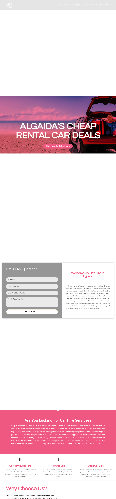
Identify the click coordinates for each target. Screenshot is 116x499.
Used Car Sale (96, 466)
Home (57, 5)
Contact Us (104, 5)
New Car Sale (58, 466)
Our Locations (90, 5)
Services (77, 5)
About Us (66, 5)
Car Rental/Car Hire (20, 466)
